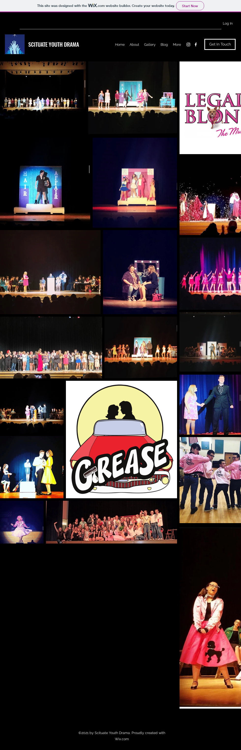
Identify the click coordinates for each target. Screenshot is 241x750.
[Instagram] (188, 44)
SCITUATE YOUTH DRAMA (53, 44)
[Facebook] (195, 44)
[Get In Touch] (220, 44)
